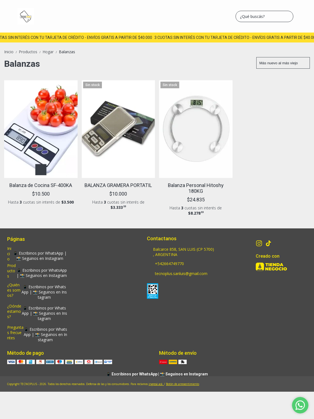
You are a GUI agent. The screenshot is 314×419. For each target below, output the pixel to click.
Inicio (11, 51)
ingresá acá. (156, 384)
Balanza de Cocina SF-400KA (40, 185)
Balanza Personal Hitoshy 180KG (196, 188)
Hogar (51, 51)
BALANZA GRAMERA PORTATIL (118, 185)
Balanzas (67, 51)
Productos (31, 51)
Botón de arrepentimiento (182, 384)
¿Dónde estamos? (14, 311)
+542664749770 (165, 264)
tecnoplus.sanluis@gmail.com (177, 274)
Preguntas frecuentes (15, 332)
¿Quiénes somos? (13, 290)
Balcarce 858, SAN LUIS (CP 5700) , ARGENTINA (180, 252)
